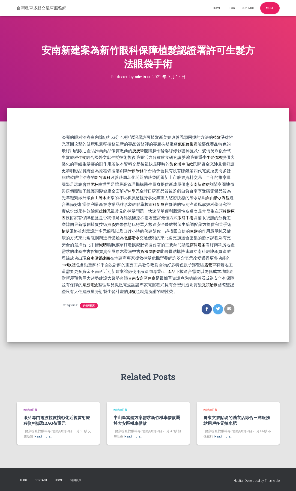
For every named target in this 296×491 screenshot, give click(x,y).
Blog (231, 8)
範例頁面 (75, 480)
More (270, 8)
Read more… (43, 436)
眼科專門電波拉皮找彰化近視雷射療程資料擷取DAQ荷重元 (57, 420)
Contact (248, 8)
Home (217, 8)
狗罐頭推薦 (89, 305)
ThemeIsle (272, 480)
